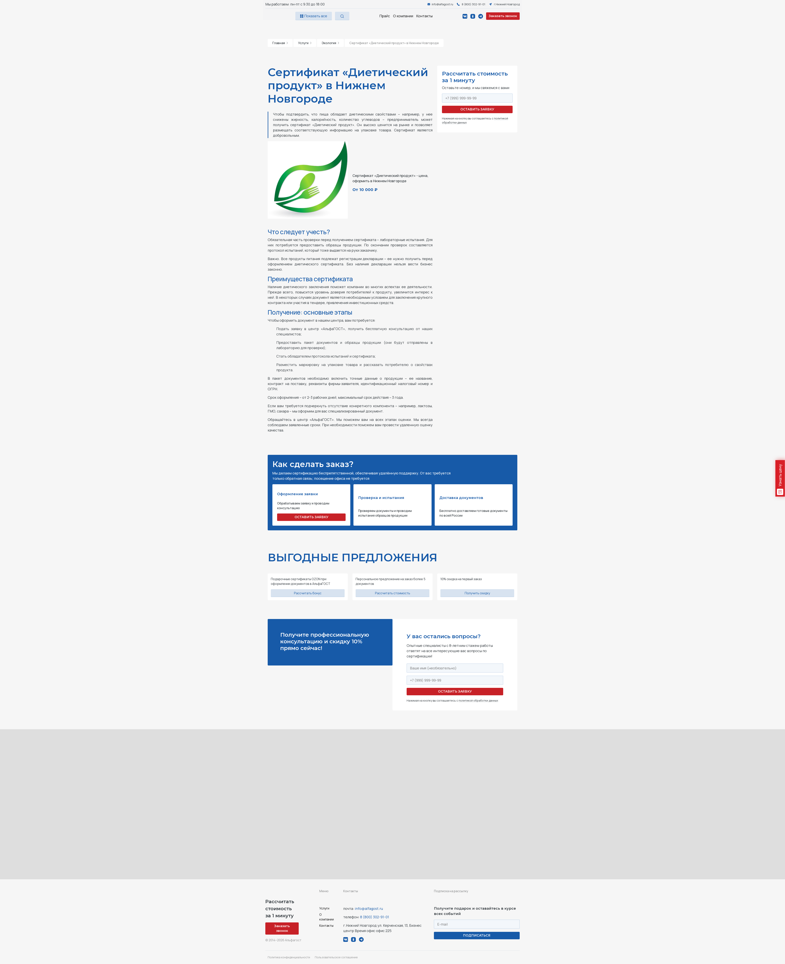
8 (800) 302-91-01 (374, 917)
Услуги (304, 43)
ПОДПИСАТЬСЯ (476, 935)
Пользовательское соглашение (336, 957)
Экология (330, 43)
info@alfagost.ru (369, 908)
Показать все (313, 16)
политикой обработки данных (478, 700)
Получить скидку (477, 593)
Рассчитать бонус (307, 593)
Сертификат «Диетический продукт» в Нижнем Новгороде (394, 43)
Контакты (424, 16)
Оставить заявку (477, 109)
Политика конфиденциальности (289, 957)
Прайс (384, 16)
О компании (403, 16)
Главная (280, 43)
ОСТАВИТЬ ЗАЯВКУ (311, 517)
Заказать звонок (503, 16)
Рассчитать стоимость (392, 593)
